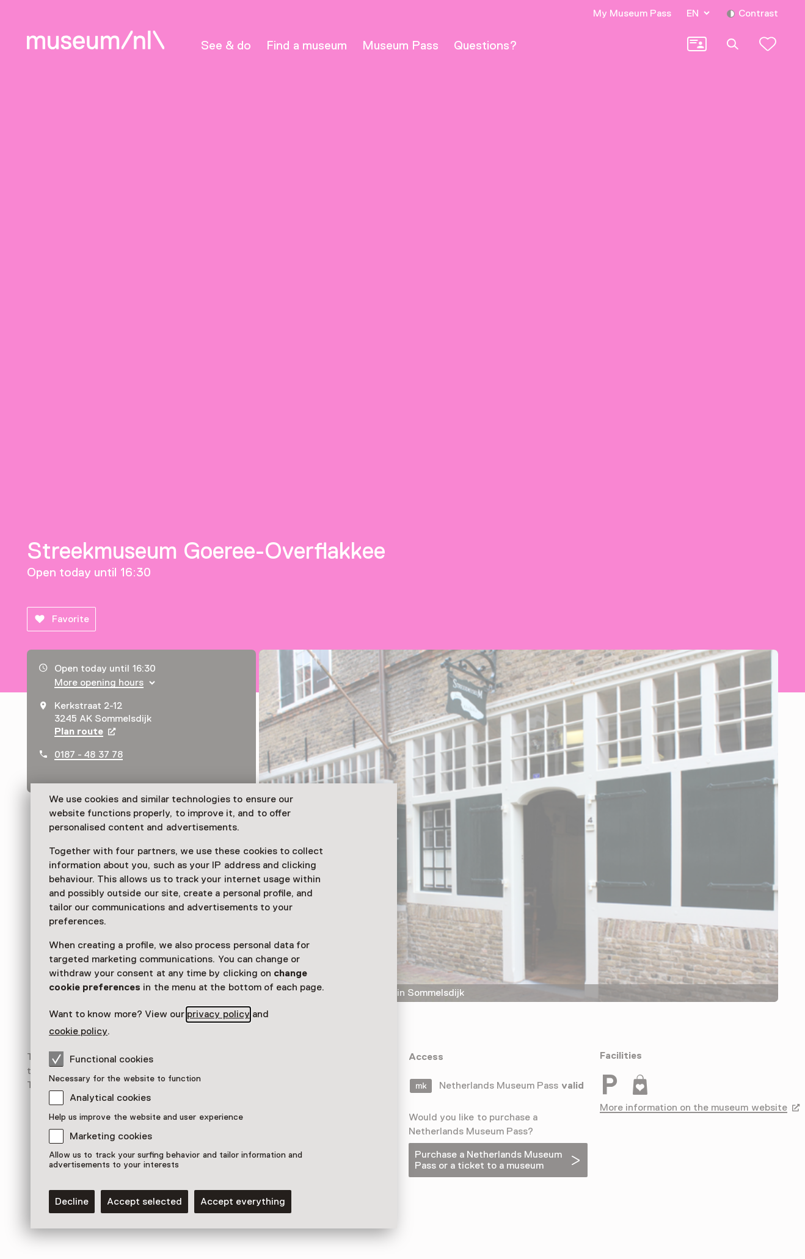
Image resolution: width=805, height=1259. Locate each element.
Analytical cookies (110, 1097)
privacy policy (218, 1014)
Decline (72, 1201)
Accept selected (144, 1201)
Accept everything (242, 1201)
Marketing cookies (111, 1136)
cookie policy (78, 1031)
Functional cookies (101, 1058)
